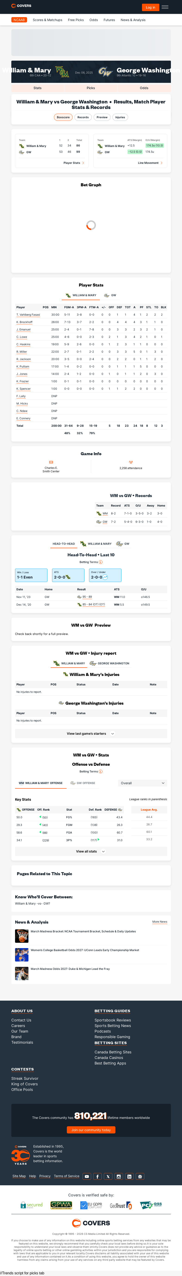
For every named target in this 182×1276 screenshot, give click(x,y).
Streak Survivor (24, 1078)
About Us (22, 1010)
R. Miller (21, 351)
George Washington (148, 69)
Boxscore (63, 117)
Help (32, 1176)
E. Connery (23, 418)
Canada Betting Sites (113, 1052)
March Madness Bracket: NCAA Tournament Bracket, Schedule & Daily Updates (83, 931)
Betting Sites (111, 1042)
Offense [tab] (40, 783)
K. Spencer (23, 388)
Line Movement (148, 163)
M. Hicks (22, 403)
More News (159, 921)
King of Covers (24, 1084)
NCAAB (19, 20)
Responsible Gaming (112, 1036)
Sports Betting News (113, 1025)
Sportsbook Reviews (113, 1020)
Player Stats (72, 163)
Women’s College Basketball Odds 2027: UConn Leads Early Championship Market (85, 950)
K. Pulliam (22, 366)
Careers (18, 1025)
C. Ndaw (22, 411)
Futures (109, 20)
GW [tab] (110, 295)
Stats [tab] (38, 88)
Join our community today (91, 1130)
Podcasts (103, 1031)
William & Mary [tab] (80, 295)
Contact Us (21, 1020)
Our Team (19, 1031)
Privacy (45, 1176)
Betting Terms (91, 562)
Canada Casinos (109, 1057)
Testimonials (22, 1042)
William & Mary (26, 69)
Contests (22, 1069)
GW (105, 521)
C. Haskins (23, 344)
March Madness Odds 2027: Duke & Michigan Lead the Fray (70, 969)
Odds (93, 20)
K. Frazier (22, 381)
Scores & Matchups (47, 20)
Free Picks (76, 20)
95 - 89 (87, 596)
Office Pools (22, 1089)
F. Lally (21, 396)
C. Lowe (21, 337)
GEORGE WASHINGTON (109, 663)
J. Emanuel (23, 329)
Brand (16, 1036)
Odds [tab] (144, 88)
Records (83, 117)
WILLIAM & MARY (69, 663)
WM (105, 513)
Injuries (120, 117)
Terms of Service (66, 1176)
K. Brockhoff (24, 322)
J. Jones (21, 374)
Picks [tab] (91, 88)
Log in (150, 7)
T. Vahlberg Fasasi (28, 314)
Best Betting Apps (110, 1063)
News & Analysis (133, 20)
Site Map (19, 1176)
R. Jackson (23, 359)
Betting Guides (112, 1010)
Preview (102, 117)
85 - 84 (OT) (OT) (94, 604)
